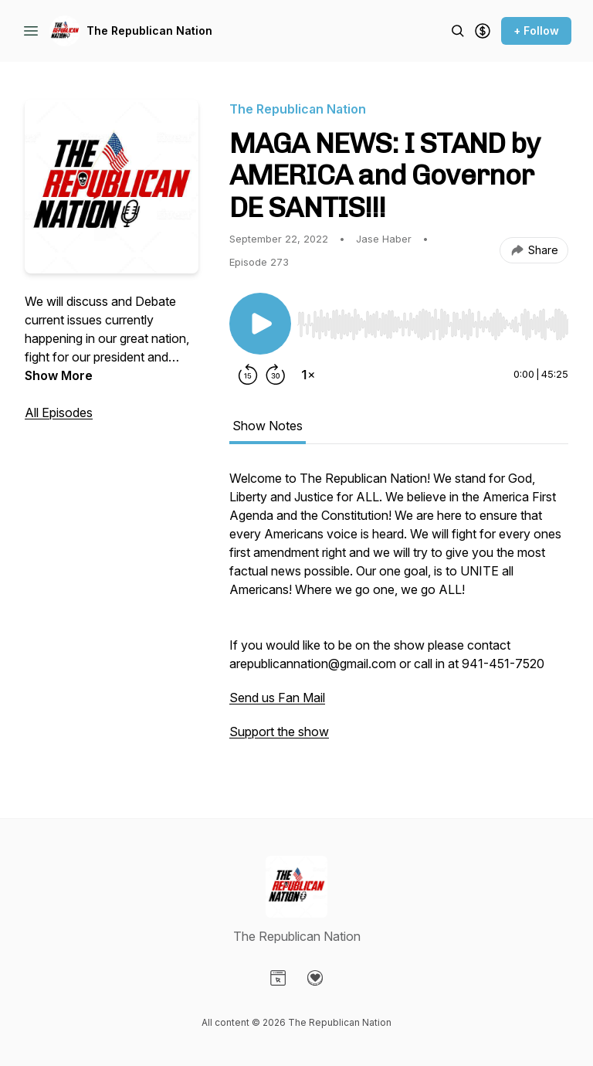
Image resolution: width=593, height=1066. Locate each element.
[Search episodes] (458, 31)
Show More (59, 375)
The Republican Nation (149, 30)
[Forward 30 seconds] (275, 374)
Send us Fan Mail (277, 697)
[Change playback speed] (308, 374)
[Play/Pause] (260, 324)
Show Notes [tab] (267, 425)
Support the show (279, 731)
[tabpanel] (398, 612)
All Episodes (59, 412)
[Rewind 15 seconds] (248, 374)
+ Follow (536, 30)
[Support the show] (482, 31)
